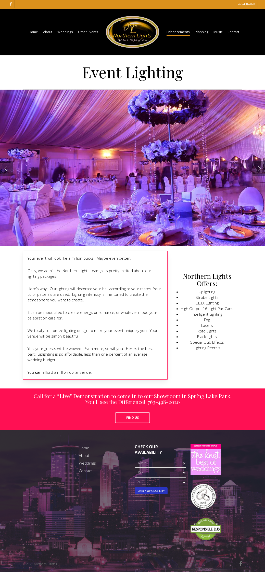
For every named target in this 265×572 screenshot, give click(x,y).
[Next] (258, 168)
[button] (132, 417)
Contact (85, 470)
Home (84, 447)
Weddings (87, 463)
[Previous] (6, 168)
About (84, 455)
